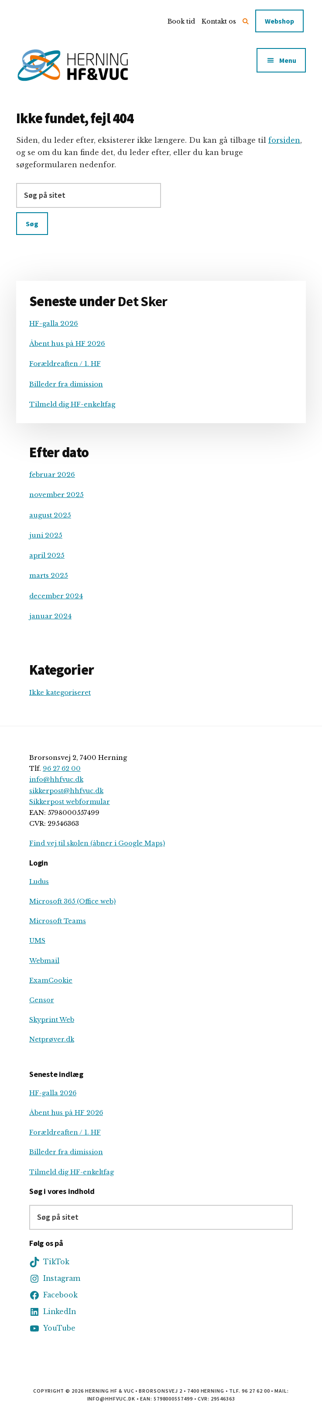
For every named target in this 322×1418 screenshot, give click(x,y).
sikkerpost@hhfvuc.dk (66, 791)
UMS (37, 941)
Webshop (279, 21)
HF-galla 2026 (53, 323)
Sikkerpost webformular (69, 802)
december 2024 (56, 596)
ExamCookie (50, 980)
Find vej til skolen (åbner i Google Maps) (97, 843)
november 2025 (56, 494)
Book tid (181, 21)
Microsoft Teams (57, 921)
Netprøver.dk (51, 1039)
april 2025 (47, 555)
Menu (287, 60)
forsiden (284, 140)
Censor (41, 1000)
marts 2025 (48, 575)
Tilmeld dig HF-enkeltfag (72, 404)
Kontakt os (219, 21)
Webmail (44, 961)
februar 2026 (52, 474)
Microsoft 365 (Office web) (72, 901)
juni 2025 (45, 535)
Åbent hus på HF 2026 (67, 343)
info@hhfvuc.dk (56, 779)
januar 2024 (50, 616)
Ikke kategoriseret (60, 692)
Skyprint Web (51, 1020)
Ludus (39, 882)
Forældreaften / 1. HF (65, 363)
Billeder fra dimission (66, 384)
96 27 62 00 (62, 769)
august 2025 (50, 515)
